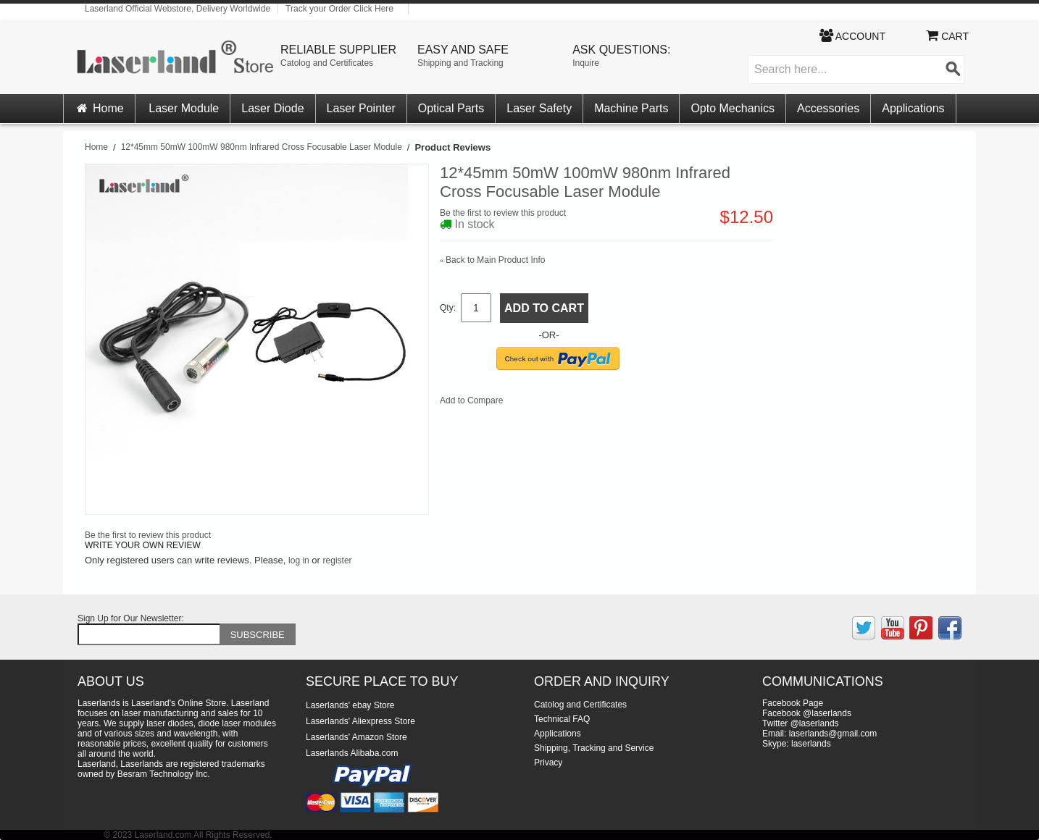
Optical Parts (451, 108)
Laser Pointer (361, 108)
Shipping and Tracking (460, 63)
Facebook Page (792, 703)
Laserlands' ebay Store (350, 705)
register (337, 560)
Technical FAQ (562, 719)
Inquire (585, 63)
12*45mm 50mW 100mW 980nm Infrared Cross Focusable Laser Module (261, 147)
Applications (913, 108)
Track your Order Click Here (339, 9)
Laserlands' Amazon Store (356, 737)
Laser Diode (272, 108)
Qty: (448, 308)
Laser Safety (539, 108)
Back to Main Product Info (492, 260)
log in (298, 560)
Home (99, 108)
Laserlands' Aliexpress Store (360, 721)
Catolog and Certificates (326, 63)
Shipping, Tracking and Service (594, 748)
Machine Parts (631, 108)
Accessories (828, 108)
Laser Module (184, 108)
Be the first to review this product (503, 213)
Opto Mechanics (732, 108)
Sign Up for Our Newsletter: (131, 618)
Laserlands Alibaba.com (352, 753)
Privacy (548, 762)
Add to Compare (471, 400)
